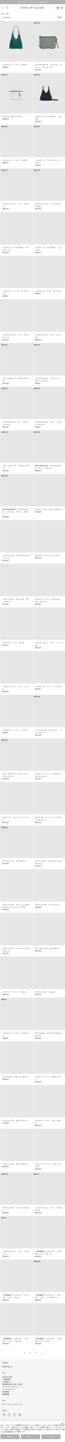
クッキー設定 (51, 1437)
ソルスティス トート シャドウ (14, 730)
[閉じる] (62, 1423)
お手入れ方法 (7, 1377)
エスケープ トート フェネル (14, 992)
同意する (10, 1437)
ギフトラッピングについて (12, 1404)
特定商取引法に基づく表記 (12, 1384)
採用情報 (5, 1394)
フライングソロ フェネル (45, 992)
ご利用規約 (6, 1379)
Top (2, 14)
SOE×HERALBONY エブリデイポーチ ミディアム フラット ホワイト (15, 512)
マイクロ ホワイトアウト (12, 116)
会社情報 (5, 1392)
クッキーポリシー (9, 1389)
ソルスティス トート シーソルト (48, 686)
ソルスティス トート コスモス (14, 160)
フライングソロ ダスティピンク (14, 1120)
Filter (59, 17)
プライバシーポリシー (10, 1387)
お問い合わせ (7, 1367)
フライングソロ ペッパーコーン (47, 905)
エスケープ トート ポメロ (13, 643)
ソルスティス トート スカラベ (14, 65)
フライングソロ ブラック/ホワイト (48, 509)
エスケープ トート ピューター (47, 555)
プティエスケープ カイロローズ (47, 948)
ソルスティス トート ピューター (48, 291)
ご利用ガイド (7, 1382)
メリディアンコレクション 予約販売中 (32, 2)
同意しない (30, 1437)
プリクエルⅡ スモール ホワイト (15, 1077)
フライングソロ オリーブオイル (14, 1164)
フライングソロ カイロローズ (14, 861)
